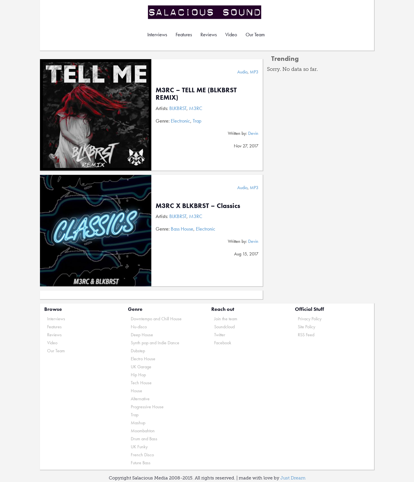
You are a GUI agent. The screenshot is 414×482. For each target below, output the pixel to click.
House (136, 391)
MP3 (254, 72)
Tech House (141, 383)
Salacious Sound (205, 12)
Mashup (138, 423)
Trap (197, 120)
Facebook (222, 343)
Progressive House (147, 407)
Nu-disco (139, 327)
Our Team (255, 34)
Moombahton (143, 431)
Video (231, 34)
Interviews (157, 34)
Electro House (143, 359)
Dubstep (138, 351)
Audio (242, 72)
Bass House (182, 228)
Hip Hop (138, 375)
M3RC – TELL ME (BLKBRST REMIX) (196, 93)
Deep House (142, 335)
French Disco (142, 455)
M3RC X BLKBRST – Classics (198, 205)
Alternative (140, 399)
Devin (253, 133)
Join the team (225, 319)
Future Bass (140, 463)
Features (184, 34)
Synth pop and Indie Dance (155, 343)
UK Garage (141, 367)
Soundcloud (224, 327)
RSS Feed (306, 335)
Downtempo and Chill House (156, 319)
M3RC (195, 108)
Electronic (180, 120)
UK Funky (139, 447)
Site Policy (306, 327)
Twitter (219, 335)
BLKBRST (177, 108)
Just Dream (293, 478)
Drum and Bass (144, 439)
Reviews (208, 34)
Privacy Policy (309, 319)
